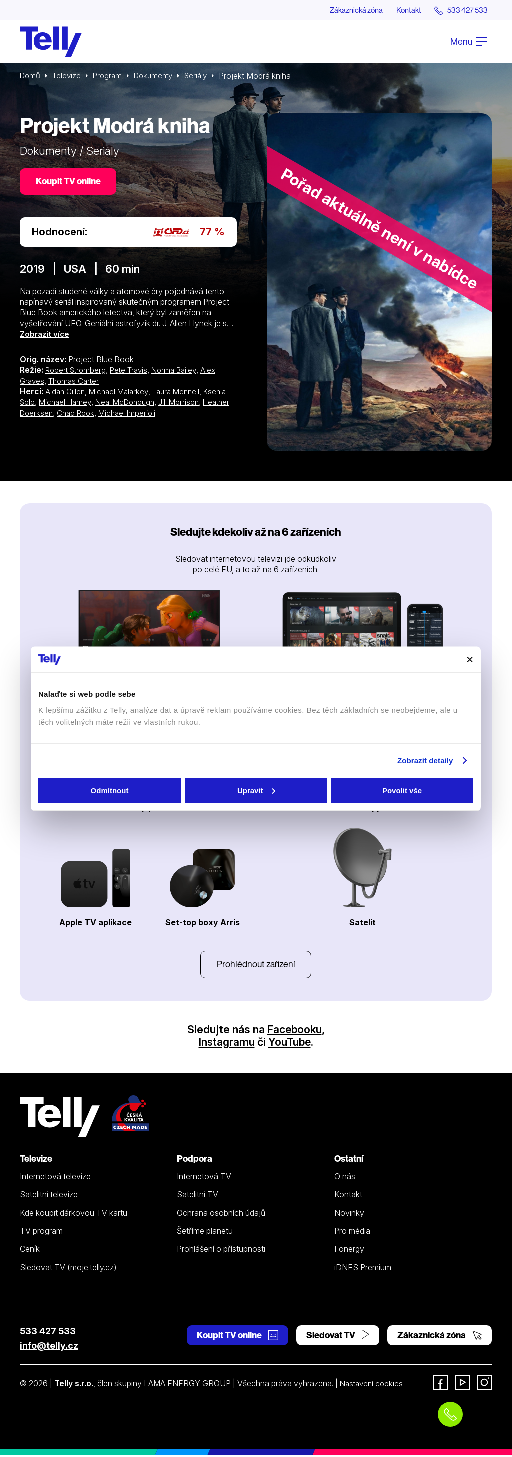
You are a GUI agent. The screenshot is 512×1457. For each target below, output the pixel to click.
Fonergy (349, 1251)
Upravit (257, 790)
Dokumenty (159, 76)
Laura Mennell (183, 393)
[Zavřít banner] (470, 659)
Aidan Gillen (66, 393)
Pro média (352, 1233)
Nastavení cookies (373, 1385)
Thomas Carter (77, 383)
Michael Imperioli (164, 415)
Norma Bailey (182, 372)
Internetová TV (204, 1178)
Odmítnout (110, 790)
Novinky (349, 1215)
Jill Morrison (190, 404)
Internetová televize (55, 1178)
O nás (345, 1178)
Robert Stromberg (78, 372)
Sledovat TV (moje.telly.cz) (68, 1269)
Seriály (204, 76)
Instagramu (226, 1043)
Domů (31, 76)
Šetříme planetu (205, 1233)
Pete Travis (134, 372)
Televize (69, 76)
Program (111, 76)
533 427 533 (48, 1333)
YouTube (290, 1043)
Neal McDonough (133, 404)
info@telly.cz (49, 1347)
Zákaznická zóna (346, 10)
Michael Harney (69, 404)
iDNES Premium (363, 1269)
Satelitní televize (49, 1197)
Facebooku (294, 1031)
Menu (468, 42)
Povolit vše (402, 790)
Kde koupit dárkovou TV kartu (74, 1215)
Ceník (30, 1251)
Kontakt (403, 10)
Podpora (194, 1160)
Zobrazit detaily (426, 760)
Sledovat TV (338, 1337)
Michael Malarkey (122, 393)
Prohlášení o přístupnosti (221, 1251)
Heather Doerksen (53, 415)
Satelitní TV (197, 1197)
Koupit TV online (70, 182)
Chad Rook (110, 415)
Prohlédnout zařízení (256, 965)
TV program (41, 1233)
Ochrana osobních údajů (221, 1215)
